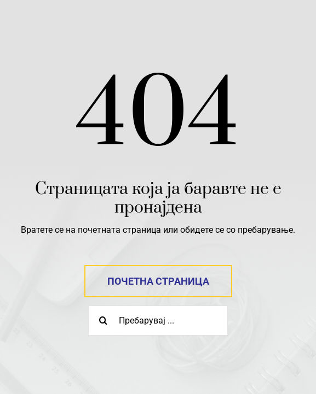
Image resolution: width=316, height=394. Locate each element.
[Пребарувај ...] (158, 320)
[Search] (103, 320)
